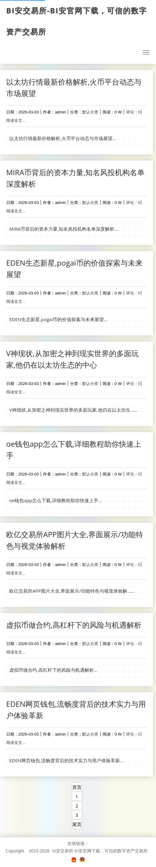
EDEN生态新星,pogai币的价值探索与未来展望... (58, 319)
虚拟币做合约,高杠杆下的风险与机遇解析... (53, 670)
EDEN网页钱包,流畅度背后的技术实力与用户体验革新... (66, 760)
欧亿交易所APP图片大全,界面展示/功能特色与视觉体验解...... (72, 591)
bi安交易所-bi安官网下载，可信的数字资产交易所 (78, 21)
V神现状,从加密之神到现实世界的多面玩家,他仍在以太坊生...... (73, 410)
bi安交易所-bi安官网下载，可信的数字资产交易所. (100, 851)
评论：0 (133, 112)
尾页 (77, 824)
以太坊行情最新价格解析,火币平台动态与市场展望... (62, 138)
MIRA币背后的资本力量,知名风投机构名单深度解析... (63, 229)
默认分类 (90, 112)
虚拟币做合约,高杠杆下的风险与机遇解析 (73, 625)
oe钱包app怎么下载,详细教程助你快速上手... (55, 500)
